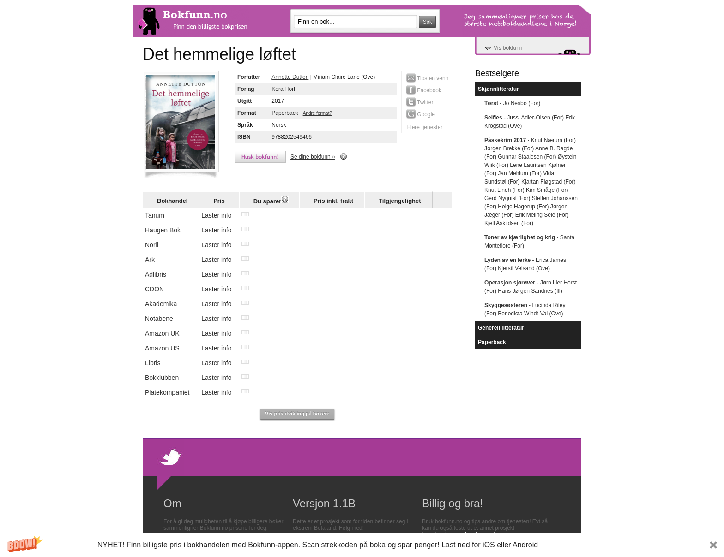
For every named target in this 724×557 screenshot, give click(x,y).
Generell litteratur (501, 328)
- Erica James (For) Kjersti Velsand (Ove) (525, 264)
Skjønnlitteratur (498, 89)
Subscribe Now (584, 545)
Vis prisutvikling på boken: (297, 413)
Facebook (423, 90)
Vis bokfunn (508, 48)
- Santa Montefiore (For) (529, 241)
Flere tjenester (425, 127)
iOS (489, 545)
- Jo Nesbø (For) (512, 103)
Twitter (419, 102)
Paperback (492, 342)
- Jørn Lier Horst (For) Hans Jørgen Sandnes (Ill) (530, 286)
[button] (362, 545)
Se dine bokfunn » (312, 157)
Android (525, 545)
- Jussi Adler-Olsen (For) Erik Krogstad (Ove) (529, 121)
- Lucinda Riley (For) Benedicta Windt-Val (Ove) (524, 309)
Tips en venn (427, 78)
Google (420, 114)
